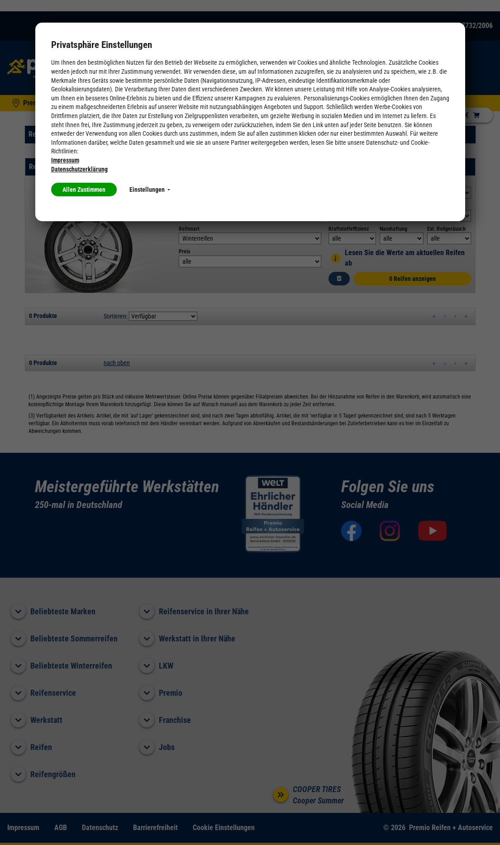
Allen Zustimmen (83, 189)
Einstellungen (149, 189)
